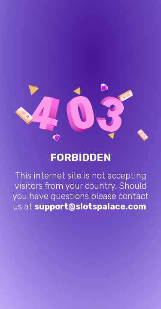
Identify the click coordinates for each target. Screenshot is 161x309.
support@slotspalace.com (90, 206)
